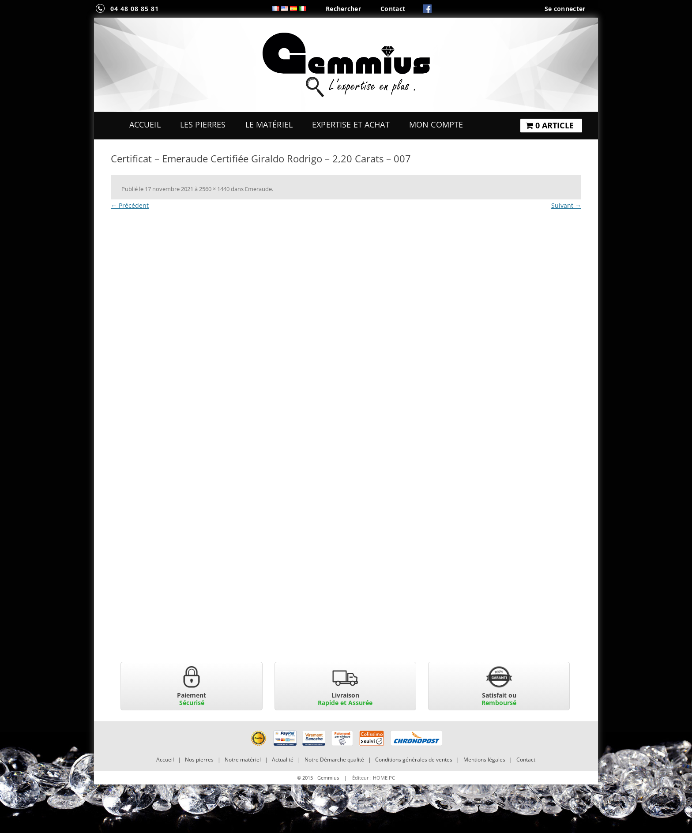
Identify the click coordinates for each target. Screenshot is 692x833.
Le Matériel (269, 124)
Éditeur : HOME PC (373, 777)
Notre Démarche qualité (334, 759)
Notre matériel (243, 759)
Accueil (145, 124)
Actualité (282, 759)
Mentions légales (484, 759)
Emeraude (258, 189)
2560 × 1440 (214, 189)
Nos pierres (199, 759)
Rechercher (343, 8)
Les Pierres (203, 124)
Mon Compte (436, 124)
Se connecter (565, 8)
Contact (392, 8)
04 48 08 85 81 (134, 8)
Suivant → (566, 205)
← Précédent (130, 205)
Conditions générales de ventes (413, 759)
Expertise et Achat (351, 124)
